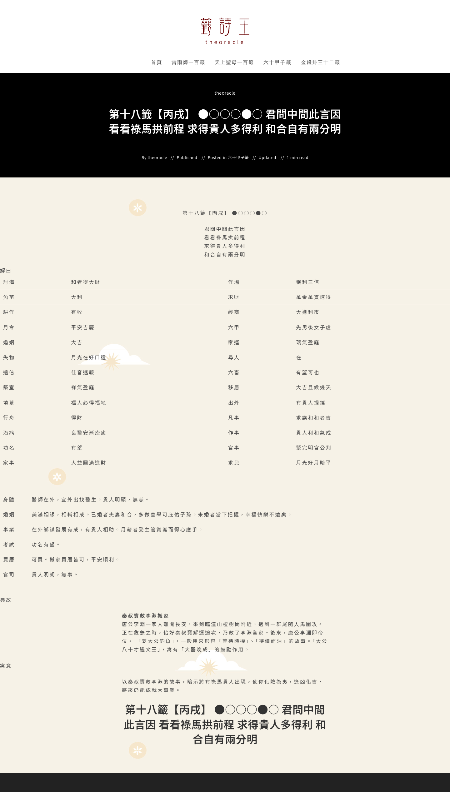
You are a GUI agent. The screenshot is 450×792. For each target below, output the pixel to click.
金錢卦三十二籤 (320, 62)
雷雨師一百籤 (188, 62)
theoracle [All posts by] (224, 93)
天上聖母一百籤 (234, 62)
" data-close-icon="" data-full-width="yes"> (206, 62)
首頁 (156, 62)
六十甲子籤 (277, 62)
